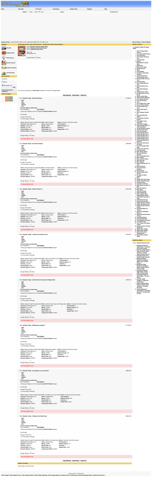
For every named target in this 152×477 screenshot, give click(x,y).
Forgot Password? (7, 90)
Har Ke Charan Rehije (143, 105)
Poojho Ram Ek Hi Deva (143, 179)
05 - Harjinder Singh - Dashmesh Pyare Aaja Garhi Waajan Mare (37, 280)
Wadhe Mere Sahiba (142, 230)
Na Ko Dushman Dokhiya (141, 168)
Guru (138, 102)
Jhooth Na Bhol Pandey (143, 128)
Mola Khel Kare (141, 166)
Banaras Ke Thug (141, 67)
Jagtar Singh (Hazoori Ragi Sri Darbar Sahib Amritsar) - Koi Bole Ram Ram (143, 285)
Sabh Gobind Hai (141, 192)
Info (22, 106)
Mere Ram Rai (140, 160)
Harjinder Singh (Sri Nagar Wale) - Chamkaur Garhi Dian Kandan (143, 247)
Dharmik (6, 48)
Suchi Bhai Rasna (142, 217)
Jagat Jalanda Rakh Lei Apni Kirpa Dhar (143, 126)
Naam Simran (140, 170)
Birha (138, 70)
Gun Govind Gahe (142, 100)
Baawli (138, 61)
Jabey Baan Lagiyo (142, 124)
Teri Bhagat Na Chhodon (143, 220)
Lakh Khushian (141, 150)
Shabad (23, 104)
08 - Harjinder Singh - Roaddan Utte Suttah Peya (33, 416)
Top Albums (56, 9)
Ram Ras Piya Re (141, 188)
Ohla (138, 178)
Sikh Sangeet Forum (15, 475)
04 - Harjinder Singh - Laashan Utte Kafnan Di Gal (34, 234)
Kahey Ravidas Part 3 (143, 135)
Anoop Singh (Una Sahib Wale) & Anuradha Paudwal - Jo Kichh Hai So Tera (143, 291)
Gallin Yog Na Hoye (142, 96)
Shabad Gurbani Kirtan (36, 49)
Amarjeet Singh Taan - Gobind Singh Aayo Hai (143, 256)
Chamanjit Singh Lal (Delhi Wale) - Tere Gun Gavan (143, 276)
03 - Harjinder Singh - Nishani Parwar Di (31, 189)
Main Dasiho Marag (142, 151)
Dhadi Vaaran (8, 58)
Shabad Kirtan (8, 53)
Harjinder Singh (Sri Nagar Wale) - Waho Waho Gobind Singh (142, 272)
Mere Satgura (140, 162)
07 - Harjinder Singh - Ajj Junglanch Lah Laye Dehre (34, 370)
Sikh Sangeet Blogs (53, 475)
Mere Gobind (140, 157)
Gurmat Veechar (8, 63)
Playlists (89, 9)
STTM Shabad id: (28, 109)
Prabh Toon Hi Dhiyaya (143, 181)
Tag (22, 101)
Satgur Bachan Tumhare (143, 202)
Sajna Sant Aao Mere (142, 201)
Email (23, 103)
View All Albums (146, 42)
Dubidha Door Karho (142, 92)
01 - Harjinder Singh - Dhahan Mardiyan (31, 98)
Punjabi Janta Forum (98, 475)
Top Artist (20, 9)
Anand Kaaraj (140, 59)
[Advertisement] (76, 26)
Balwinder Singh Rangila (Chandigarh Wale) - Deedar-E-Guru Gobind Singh (143, 266)
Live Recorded (8, 73)
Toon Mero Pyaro (141, 221)
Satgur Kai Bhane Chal (143, 204)
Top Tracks (38, 9)
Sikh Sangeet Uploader (41, 475)
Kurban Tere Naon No (143, 148)
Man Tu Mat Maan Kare (143, 156)
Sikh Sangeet (5, 475)
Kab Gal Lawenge (141, 131)
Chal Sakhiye (140, 71)
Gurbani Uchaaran (9, 68)
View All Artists (136, 42)
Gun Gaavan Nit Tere (142, 99)
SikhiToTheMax (48, 111)
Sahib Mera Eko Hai (142, 200)
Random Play (73, 9)
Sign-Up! (4, 91)
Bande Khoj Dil (141, 68)
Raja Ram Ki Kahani (142, 183)
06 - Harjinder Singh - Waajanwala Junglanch (32, 325)
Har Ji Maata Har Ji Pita (143, 103)
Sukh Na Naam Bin (142, 218)
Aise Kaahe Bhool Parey (143, 54)
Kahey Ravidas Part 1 (143, 132)
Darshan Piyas (141, 81)
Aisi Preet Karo (141, 55)
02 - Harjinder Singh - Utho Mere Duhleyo (31, 143)
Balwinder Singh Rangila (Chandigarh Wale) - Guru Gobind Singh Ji (142, 261)
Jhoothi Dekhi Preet (142, 130)
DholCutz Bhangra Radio (85, 475)
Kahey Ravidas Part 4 (143, 137)
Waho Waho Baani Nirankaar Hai (142, 232)
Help (105, 9)
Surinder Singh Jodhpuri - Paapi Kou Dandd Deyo (143, 280)
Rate (22, 100)
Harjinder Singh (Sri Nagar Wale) (39, 46)
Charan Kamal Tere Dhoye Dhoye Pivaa (142, 76)
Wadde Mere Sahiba (142, 229)
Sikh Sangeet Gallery (28, 475)
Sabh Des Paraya (141, 191)
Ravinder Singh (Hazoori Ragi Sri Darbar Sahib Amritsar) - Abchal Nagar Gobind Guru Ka (143, 252)
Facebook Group (64, 475)
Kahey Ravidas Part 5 (143, 138)
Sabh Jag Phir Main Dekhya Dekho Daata (142, 194)
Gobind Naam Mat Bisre (143, 97)
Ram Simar (140, 189)
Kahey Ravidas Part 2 (143, 134)
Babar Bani (140, 65)
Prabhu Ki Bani (141, 182)
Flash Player (36, 90)
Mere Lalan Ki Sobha (142, 159)
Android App (73, 475)
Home (2, 9)
